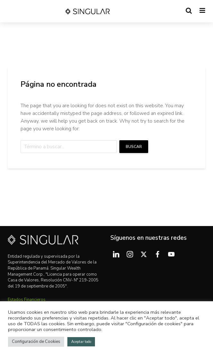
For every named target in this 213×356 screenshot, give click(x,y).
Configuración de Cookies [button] (36, 341)
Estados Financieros (27, 300)
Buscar (134, 146)
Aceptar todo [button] (81, 341)
